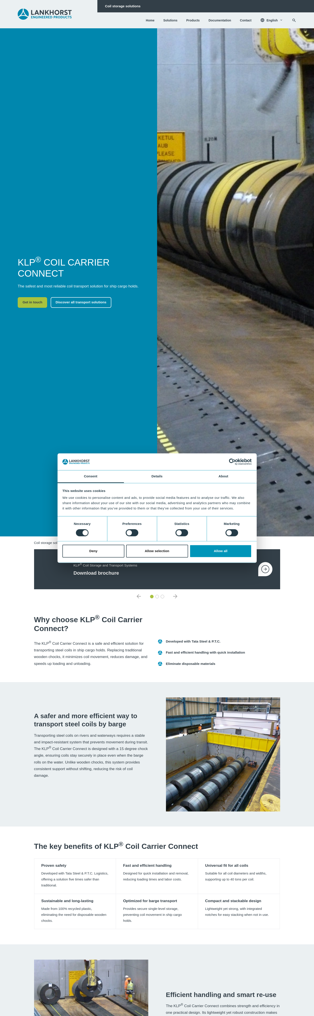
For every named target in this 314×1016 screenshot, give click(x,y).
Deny (93, 551)
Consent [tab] (90, 476)
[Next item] (175, 596)
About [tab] (223, 476)
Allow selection (157, 551)
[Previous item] (138, 596)
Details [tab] (157, 476)
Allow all (220, 551)
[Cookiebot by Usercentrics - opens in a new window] (232, 461)
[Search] (294, 20)
